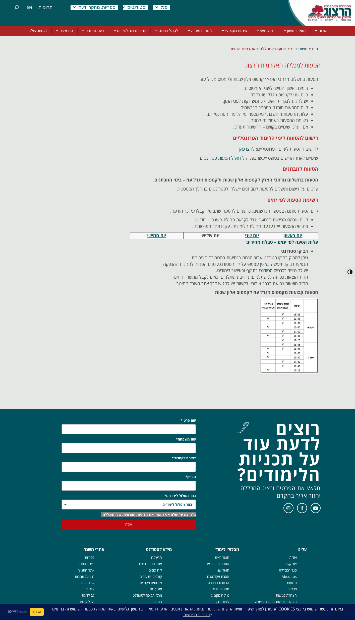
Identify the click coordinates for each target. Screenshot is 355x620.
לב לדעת (88, 595)
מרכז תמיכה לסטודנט (147, 595)
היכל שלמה (86, 601)
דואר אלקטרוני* (184, 458)
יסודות (90, 589)
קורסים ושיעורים (151, 576)
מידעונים (156, 589)
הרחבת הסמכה (218, 582)
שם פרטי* (188, 420)
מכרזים (292, 589)
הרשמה (156, 557)
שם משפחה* (186, 439)
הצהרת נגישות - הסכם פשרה (276, 601)
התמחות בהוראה (217, 563)
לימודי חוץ (222, 601)
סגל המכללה (288, 570)
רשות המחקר (85, 563)
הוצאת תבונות (84, 576)
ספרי (91, 557)
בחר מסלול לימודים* (180, 495)
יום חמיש (157, 235)
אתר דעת (87, 582)
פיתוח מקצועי (219, 595)
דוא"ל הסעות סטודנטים (220, 158)
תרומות (45, 7)
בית (315, 48)
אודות (293, 557)
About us (289, 576)
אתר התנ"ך (86, 570)
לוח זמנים (155, 570)
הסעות (157, 601)
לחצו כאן (247, 149)
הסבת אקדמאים (218, 576)
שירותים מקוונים (151, 582)
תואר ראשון (221, 557)
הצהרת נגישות (286, 595)
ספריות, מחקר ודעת (94, 7)
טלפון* (190, 476)
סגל (161, 7)
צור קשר (291, 563)
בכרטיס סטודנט (273, 270)
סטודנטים (133, 7)
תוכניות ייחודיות (218, 589)
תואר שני (223, 570)
